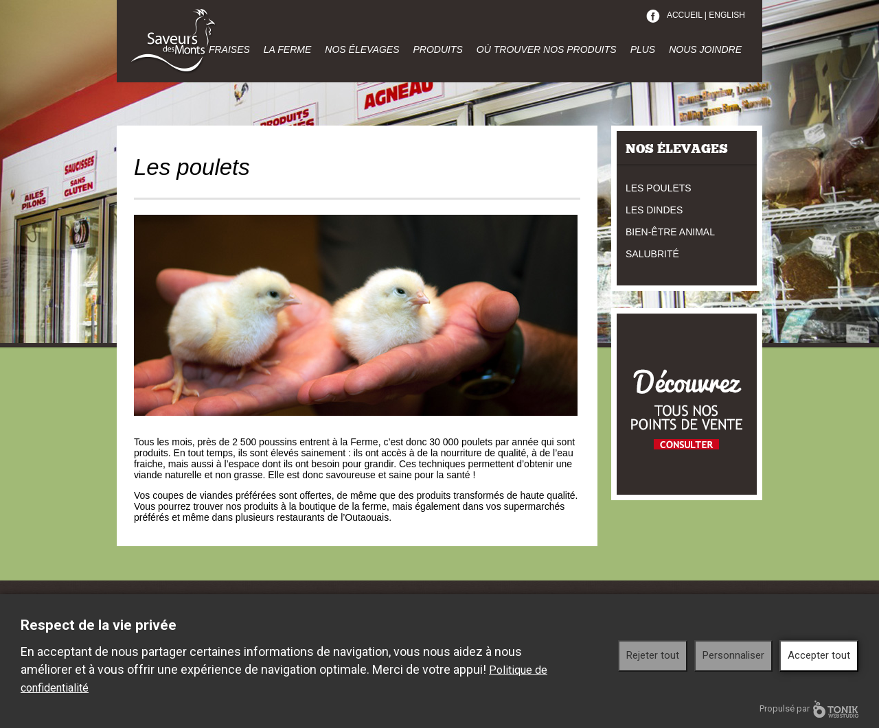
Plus (643, 49)
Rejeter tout (652, 655)
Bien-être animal (670, 231)
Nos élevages (362, 49)
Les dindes (654, 209)
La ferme (288, 49)
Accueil (685, 15)
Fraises (229, 49)
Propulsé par (809, 709)
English (727, 15)
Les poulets (659, 188)
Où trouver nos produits (547, 49)
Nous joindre (705, 49)
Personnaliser (733, 655)
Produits (437, 49)
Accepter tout (819, 655)
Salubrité (652, 253)
